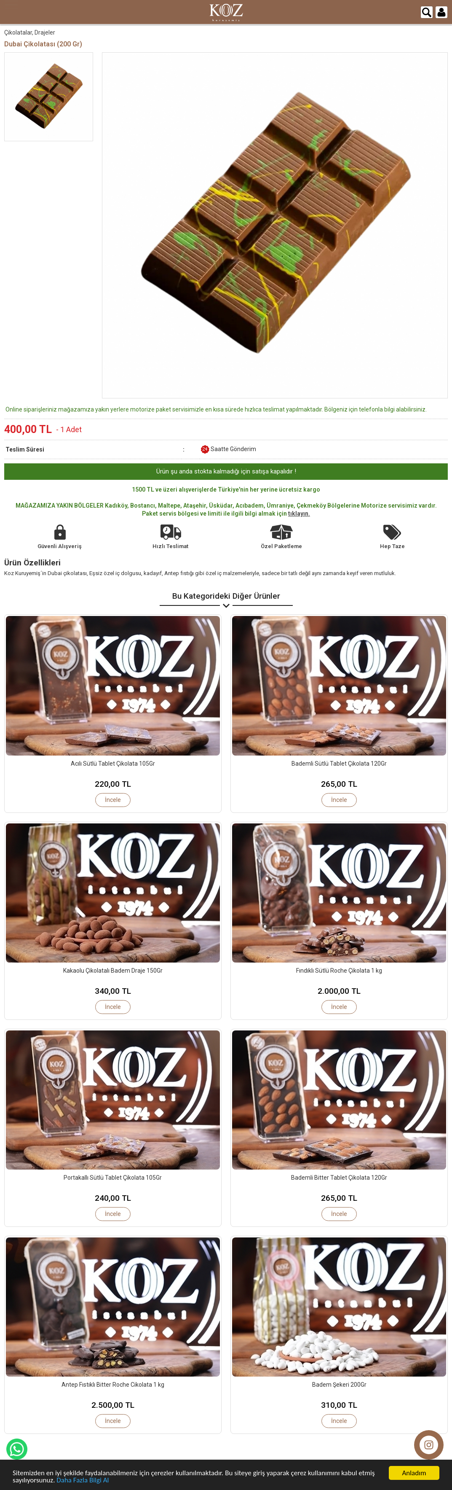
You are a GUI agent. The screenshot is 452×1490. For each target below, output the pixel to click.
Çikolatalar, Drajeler (29, 32)
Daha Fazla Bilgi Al (82, 1480)
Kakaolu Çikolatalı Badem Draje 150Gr (113, 970)
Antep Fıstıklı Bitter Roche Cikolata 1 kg (113, 1384)
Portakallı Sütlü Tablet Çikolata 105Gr (113, 1177)
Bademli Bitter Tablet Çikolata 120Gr (339, 1177)
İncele (113, 799)
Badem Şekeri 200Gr (339, 1384)
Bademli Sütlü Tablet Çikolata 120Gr (339, 763)
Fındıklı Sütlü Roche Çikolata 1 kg (339, 970)
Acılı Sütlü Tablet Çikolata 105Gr (113, 763)
